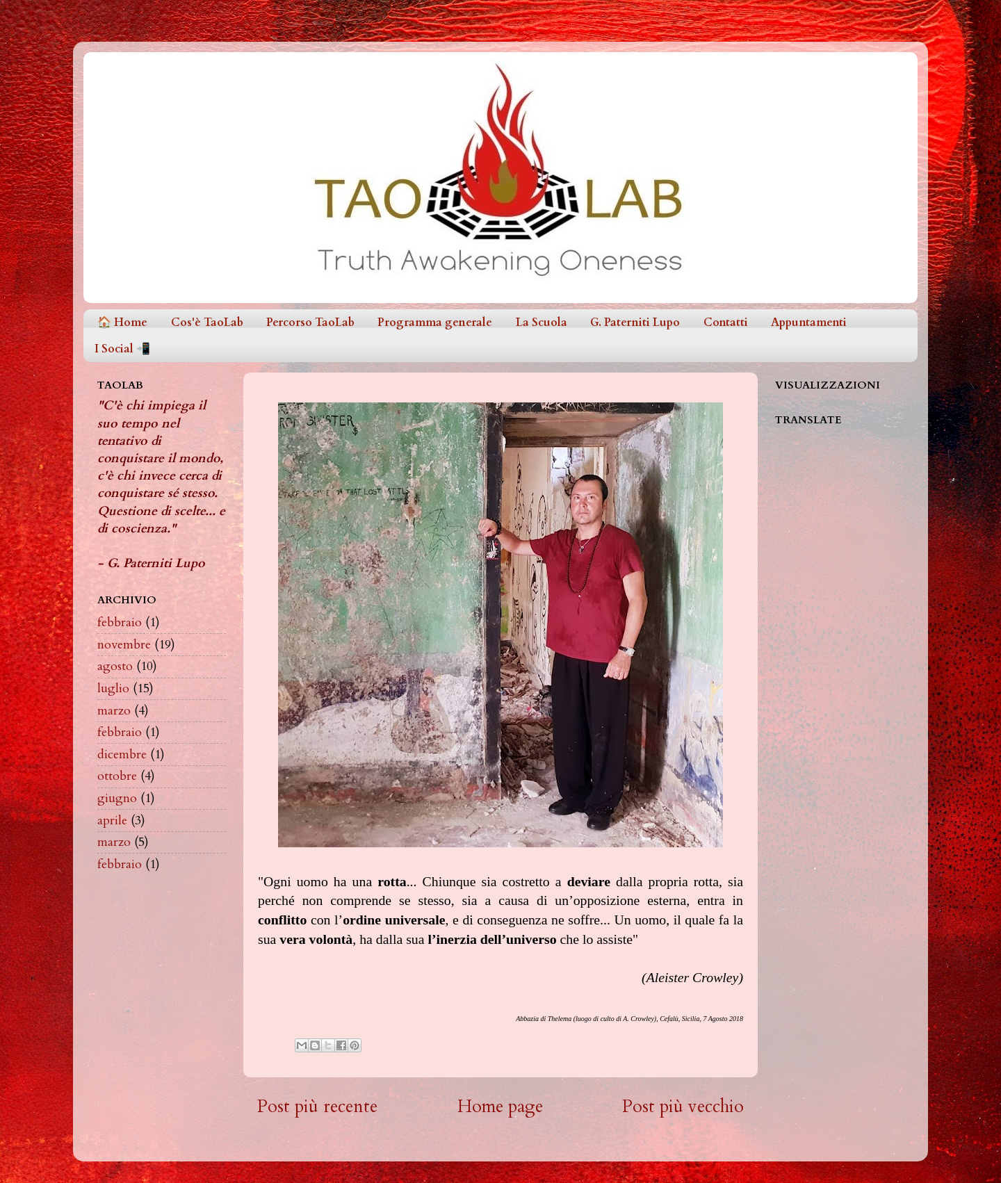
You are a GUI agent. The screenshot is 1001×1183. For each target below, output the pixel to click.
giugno (117, 798)
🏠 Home (122, 322)
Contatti (725, 322)
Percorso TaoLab (310, 322)
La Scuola (541, 322)
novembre (124, 644)
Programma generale (434, 322)
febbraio (119, 622)
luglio (113, 688)
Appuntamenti (809, 322)
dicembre (122, 754)
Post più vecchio (683, 1106)
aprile (112, 820)
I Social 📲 (122, 349)
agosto (115, 666)
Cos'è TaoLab (207, 322)
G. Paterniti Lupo (635, 322)
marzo (114, 710)
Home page (500, 1106)
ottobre (117, 776)
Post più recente (317, 1106)
